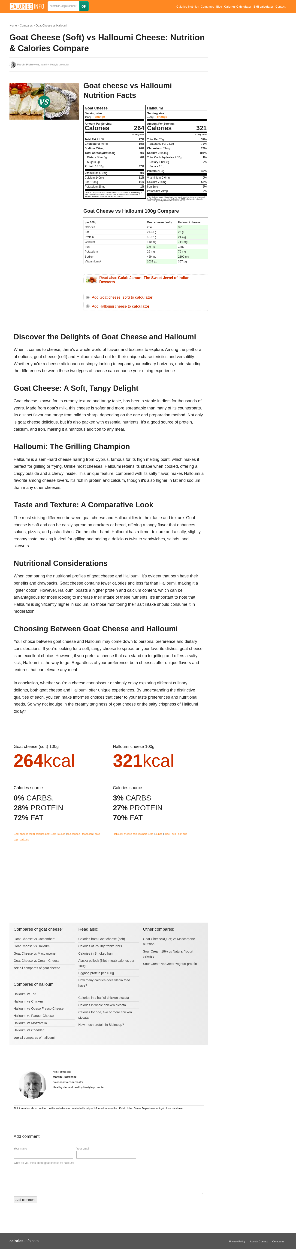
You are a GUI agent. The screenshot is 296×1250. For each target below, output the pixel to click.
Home (13, 25)
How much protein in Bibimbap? (101, 1024)
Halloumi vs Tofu (25, 994)
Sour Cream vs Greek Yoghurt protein (170, 964)
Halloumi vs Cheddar (29, 1030)
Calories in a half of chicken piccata (103, 998)
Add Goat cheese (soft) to (122, 297)
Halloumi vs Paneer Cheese (34, 1016)
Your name (20, 1148)
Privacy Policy (237, 1241)
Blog (219, 6)
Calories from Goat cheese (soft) (101, 939)
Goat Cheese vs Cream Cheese (36, 960)
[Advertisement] (44, 161)
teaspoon (87, 833)
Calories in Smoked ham (96, 953)
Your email (82, 1148)
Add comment (25, 1200)
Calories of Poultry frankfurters (100, 946)
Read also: (144, 280)
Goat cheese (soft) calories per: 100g (35, 833)
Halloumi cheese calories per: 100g (133, 833)
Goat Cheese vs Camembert (34, 939)
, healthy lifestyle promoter (43, 64)
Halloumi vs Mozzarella (30, 1023)
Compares (207, 6)
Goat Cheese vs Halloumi (51, 25)
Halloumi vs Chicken (28, 1001)
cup (16, 839)
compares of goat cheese (42, 968)
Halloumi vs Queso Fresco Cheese (38, 1008)
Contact (280, 6)
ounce (61, 833)
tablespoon (73, 833)
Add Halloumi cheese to (120, 306)
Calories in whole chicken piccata (102, 1005)
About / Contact (259, 1241)
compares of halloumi (39, 1037)
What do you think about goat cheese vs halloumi (44, 1163)
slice (97, 833)
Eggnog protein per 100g (96, 973)
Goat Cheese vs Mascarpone (34, 953)
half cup (24, 839)
